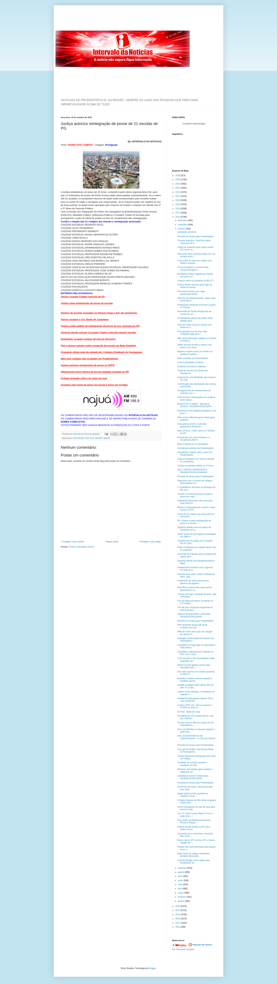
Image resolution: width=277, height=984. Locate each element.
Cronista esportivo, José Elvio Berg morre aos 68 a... (193, 241)
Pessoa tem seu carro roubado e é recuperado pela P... (193, 438)
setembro (182, 868)
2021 (178, 196)
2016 (178, 217)
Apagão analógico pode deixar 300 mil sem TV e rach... (195, 686)
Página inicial (111, 541)
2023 (178, 188)
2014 (178, 910)
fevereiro (182, 897)
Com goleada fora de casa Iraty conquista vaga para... (192, 332)
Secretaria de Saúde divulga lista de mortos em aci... (194, 312)
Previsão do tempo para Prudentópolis (195, 236)
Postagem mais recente (73, 541)
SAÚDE (106, 438)
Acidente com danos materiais (191, 366)
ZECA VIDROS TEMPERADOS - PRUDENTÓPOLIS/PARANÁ (192, 470)
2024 (178, 184)
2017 (178, 213)
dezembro (183, 220)
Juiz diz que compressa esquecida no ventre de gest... (195, 608)
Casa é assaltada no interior (190, 362)
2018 (178, 208)
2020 (178, 200)
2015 (178, 906)
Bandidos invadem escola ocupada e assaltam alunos (194, 679)
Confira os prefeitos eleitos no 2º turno (195, 465)
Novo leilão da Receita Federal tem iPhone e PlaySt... (193, 821)
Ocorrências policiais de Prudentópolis (195, 448)
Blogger (152, 968)
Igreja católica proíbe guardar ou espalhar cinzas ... (192, 794)
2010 (178, 927)
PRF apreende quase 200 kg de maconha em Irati (192, 626)
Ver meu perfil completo (183, 949)
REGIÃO (98, 438)
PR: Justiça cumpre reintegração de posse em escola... (194, 521)
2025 (178, 179)
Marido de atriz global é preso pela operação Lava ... (193, 666)
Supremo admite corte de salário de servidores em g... (194, 528)
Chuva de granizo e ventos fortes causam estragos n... (192, 268)
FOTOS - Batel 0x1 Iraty (188, 712)
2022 (178, 192)
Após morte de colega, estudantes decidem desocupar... (193, 854)
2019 (178, 204)
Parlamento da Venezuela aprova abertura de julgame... (193, 581)
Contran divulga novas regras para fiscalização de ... (193, 861)
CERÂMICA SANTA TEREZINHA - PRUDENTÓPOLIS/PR (193, 777)
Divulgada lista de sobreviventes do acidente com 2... (194, 391)
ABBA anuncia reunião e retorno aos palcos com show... (194, 346)
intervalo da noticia (81, 434)
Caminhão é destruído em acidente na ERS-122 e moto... (195, 653)
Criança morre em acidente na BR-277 (195, 280)
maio (180, 884)
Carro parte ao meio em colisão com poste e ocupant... (194, 261)
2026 (178, 175)
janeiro (181, 901)
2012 (178, 918)
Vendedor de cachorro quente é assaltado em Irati (192, 763)
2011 (178, 923)
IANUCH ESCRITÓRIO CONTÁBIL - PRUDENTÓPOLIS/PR (194, 615)
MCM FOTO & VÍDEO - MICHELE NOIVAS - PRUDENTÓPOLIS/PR (194, 405)
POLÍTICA (89, 438)
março (181, 893)
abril (180, 888)
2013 (178, 914)
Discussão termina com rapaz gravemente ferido (191, 292)
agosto (181, 872)
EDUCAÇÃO (78, 438)
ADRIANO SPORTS (186, 232)
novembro (183, 224)
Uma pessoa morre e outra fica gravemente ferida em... (192, 425)
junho (181, 880)
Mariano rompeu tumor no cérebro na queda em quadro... (195, 352)
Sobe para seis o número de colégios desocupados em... (194, 481)
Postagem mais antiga (150, 541)
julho (180, 876)
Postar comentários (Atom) (81, 547)
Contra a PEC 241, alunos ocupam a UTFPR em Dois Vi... (194, 706)
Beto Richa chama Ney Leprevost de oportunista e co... (194, 588)
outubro (182, 228)
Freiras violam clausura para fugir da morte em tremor (194, 285)
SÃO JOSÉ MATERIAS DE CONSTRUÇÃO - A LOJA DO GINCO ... (196, 738)
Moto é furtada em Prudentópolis (192, 358)
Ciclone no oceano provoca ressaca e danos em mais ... (195, 495)
